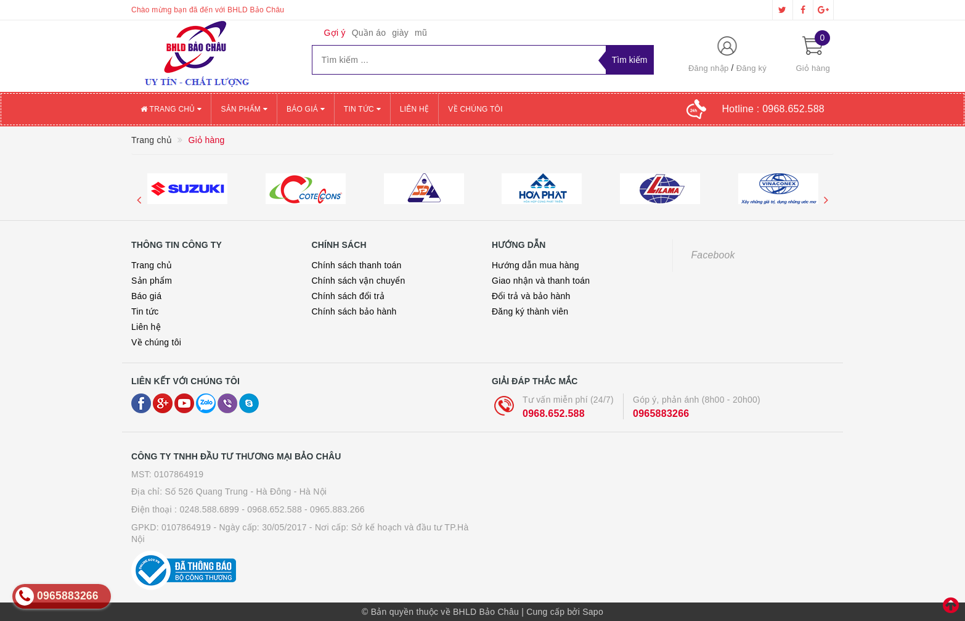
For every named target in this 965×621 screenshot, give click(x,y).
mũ (421, 33)
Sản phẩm (244, 109)
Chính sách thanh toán (357, 265)
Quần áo (369, 33)
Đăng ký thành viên (530, 311)
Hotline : (773, 109)
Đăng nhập (708, 68)
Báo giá (306, 109)
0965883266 (661, 413)
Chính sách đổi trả (348, 296)
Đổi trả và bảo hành (531, 296)
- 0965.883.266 (334, 509)
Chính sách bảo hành (354, 311)
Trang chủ (171, 109)
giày (400, 33)
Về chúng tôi (475, 109)
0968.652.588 (554, 413)
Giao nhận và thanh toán (541, 281)
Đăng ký (751, 68)
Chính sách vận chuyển (358, 281)
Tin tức (362, 109)
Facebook (713, 255)
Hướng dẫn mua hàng (535, 265)
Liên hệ (414, 109)
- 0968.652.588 (272, 509)
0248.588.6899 (209, 509)
